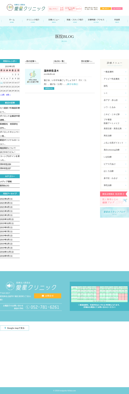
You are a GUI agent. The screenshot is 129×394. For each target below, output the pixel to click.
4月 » (8, 95)
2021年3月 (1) (6, 211)
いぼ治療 (115, 157)
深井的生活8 (5, 164)
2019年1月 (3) (6, 248)
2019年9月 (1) (6, 227)
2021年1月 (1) (6, 215)
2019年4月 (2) (6, 235)
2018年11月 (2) (7, 252)
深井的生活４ (51, 70)
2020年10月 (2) (7, 219)
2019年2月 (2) (6, 243)
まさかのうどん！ (8, 152)
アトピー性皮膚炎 (115, 79)
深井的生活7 (5, 168)
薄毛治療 (115, 185)
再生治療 (115, 136)
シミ (115, 93)
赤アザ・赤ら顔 (115, 100)
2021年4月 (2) (6, 207)
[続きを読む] (72, 84)
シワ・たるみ (115, 107)
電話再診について (8, 148)
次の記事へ (86, 61)
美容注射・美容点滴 (115, 128)
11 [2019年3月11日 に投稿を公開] (1, 82)
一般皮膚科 (115, 72)
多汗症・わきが (115, 178)
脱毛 (115, 86)
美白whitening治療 (115, 150)
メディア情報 (6, 181)
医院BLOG (49, 88)
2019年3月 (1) (6, 239)
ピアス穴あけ (115, 164)
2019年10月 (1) (7, 223)
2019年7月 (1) (6, 231)
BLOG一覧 (59, 61)
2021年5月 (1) (6, 203)
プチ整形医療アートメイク (115, 121)
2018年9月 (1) (6, 256)
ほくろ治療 (115, 171)
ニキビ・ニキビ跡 (115, 114)
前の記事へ (31, 61)
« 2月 (2, 95)
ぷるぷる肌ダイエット (115, 143)
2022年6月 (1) (6, 199)
